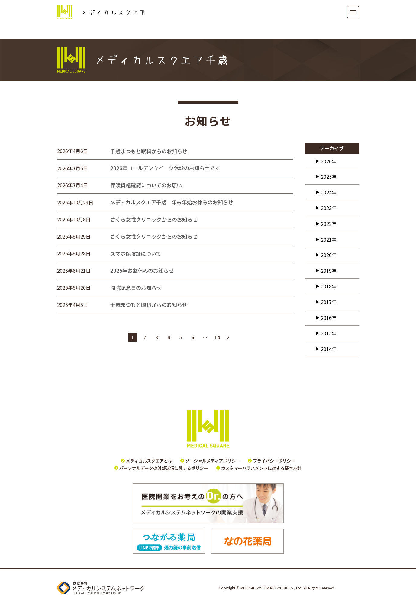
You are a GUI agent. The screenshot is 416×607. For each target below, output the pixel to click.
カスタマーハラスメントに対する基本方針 (261, 468)
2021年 (329, 239)
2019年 (329, 270)
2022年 (329, 223)
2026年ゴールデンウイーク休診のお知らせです (165, 168)
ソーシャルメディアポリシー (212, 461)
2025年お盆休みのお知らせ (142, 270)
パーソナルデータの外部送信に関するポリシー (163, 468)
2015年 (329, 333)
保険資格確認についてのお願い (146, 185)
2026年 (329, 161)
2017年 (329, 302)
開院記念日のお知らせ (136, 287)
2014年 (329, 348)
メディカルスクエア (100, 12)
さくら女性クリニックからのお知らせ (154, 219)
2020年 (329, 254)
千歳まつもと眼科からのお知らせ (148, 151)
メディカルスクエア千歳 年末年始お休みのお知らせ (171, 202)
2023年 (329, 208)
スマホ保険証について (135, 253)
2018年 (329, 286)
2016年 (329, 317)
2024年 (329, 192)
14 (217, 337)
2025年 (329, 176)
